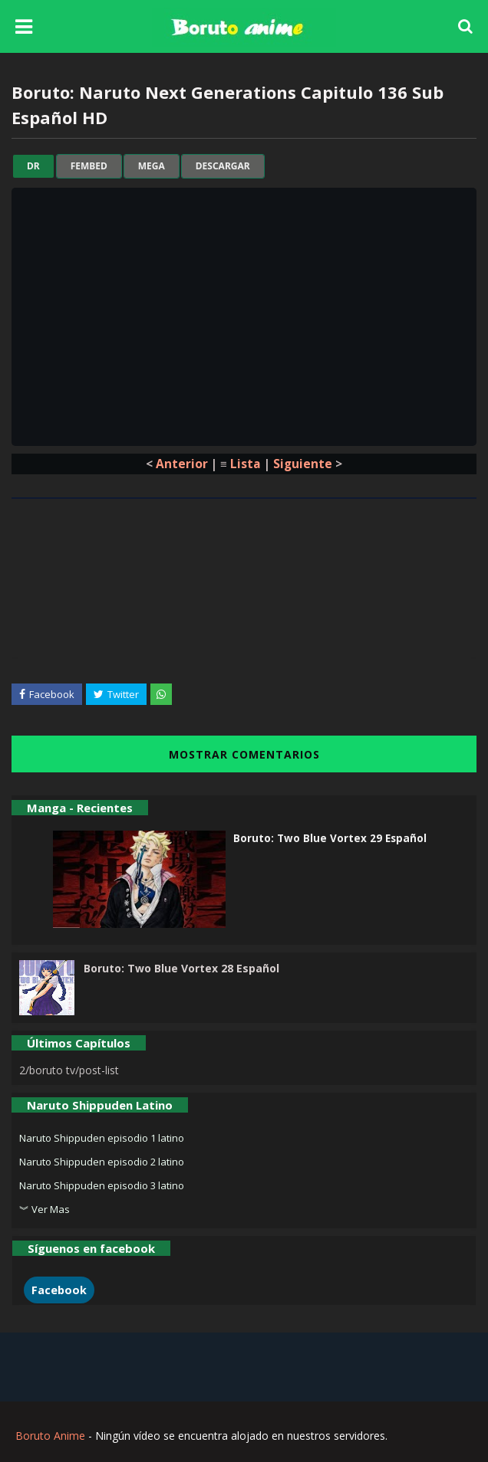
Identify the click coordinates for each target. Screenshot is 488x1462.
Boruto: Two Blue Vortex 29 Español (330, 838)
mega (151, 166)
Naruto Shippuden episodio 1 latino (101, 1138)
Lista (245, 463)
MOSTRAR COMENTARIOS (244, 754)
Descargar (223, 166)
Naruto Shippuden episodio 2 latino (101, 1162)
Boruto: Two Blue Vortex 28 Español (181, 968)
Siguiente (302, 463)
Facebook (59, 1290)
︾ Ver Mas (44, 1209)
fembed (89, 166)
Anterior (182, 463)
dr (33, 166)
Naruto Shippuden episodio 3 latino (101, 1185)
